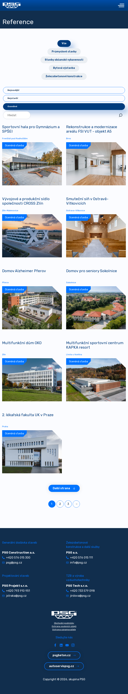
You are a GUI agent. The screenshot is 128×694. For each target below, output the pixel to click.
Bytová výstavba (64, 68)
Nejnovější (13, 90)
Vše (64, 43)
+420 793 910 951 (16, 590)
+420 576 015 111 (79, 557)
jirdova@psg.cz (78, 595)
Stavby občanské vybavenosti (64, 59)
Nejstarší (12, 98)
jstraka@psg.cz (14, 595)
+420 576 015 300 (16, 557)
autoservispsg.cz (64, 666)
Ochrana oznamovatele (64, 629)
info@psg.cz (76, 562)
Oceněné (12, 106)
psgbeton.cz (64, 655)
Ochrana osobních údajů (64, 626)
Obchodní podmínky (64, 623)
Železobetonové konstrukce (64, 76)
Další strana (64, 488)
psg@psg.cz (12, 562)
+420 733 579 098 (80, 590)
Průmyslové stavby (64, 51)
